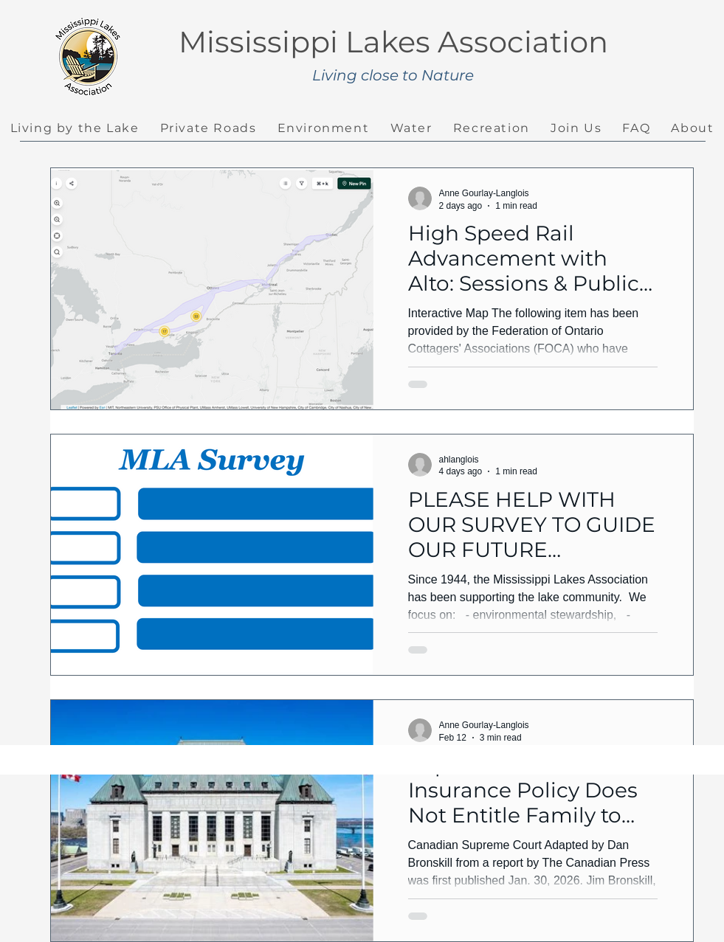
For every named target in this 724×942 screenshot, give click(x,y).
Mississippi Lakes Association (393, 42)
